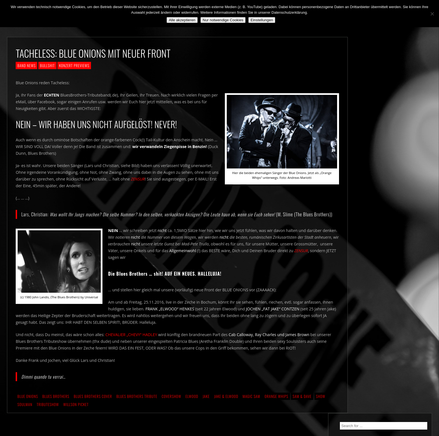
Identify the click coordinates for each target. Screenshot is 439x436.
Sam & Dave (302, 405)
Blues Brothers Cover (93, 405)
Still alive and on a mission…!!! (386, 126)
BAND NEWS (26, 65)
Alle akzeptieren (182, 20)
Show (320, 405)
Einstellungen (262, 20)
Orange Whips (276, 405)
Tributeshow (48, 413)
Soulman (24, 413)
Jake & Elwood (226, 405)
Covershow (171, 405)
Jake (206, 405)
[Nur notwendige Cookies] (432, 14)
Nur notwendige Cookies (223, 20)
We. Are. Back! (371, 116)
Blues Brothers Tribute (136, 405)
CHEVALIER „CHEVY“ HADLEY (131, 343)
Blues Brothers (55, 405)
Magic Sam (251, 405)
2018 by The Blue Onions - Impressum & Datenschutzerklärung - (219, 432)
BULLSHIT (47, 65)
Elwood (192, 405)
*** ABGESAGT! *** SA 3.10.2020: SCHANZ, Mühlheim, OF (389, 140)
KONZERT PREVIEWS (74, 65)
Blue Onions (27, 405)
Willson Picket (76, 413)
